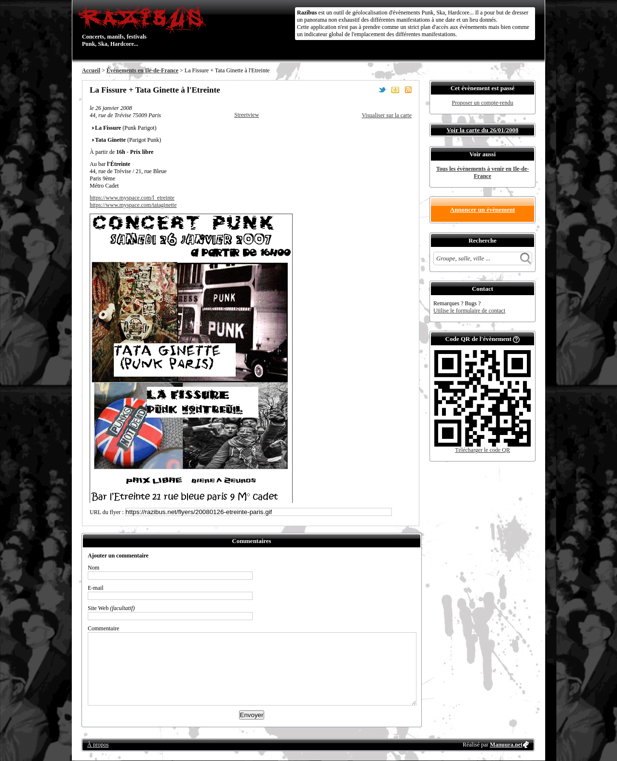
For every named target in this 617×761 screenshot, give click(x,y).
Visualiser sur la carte (387, 115)
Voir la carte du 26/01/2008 (483, 130)
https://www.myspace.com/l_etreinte (132, 197)
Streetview (246, 114)
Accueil (91, 70)
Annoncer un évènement (482, 209)
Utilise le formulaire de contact (469, 310)
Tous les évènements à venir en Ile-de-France (482, 172)
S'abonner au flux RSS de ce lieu (408, 90)
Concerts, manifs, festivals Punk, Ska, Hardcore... (144, 26)
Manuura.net (506, 744)
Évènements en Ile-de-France (142, 70)
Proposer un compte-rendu (482, 102)
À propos (97, 744)
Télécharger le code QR (482, 450)
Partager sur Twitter (382, 90)
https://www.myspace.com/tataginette (133, 205)
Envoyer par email (395, 90)
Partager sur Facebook (369, 90)
